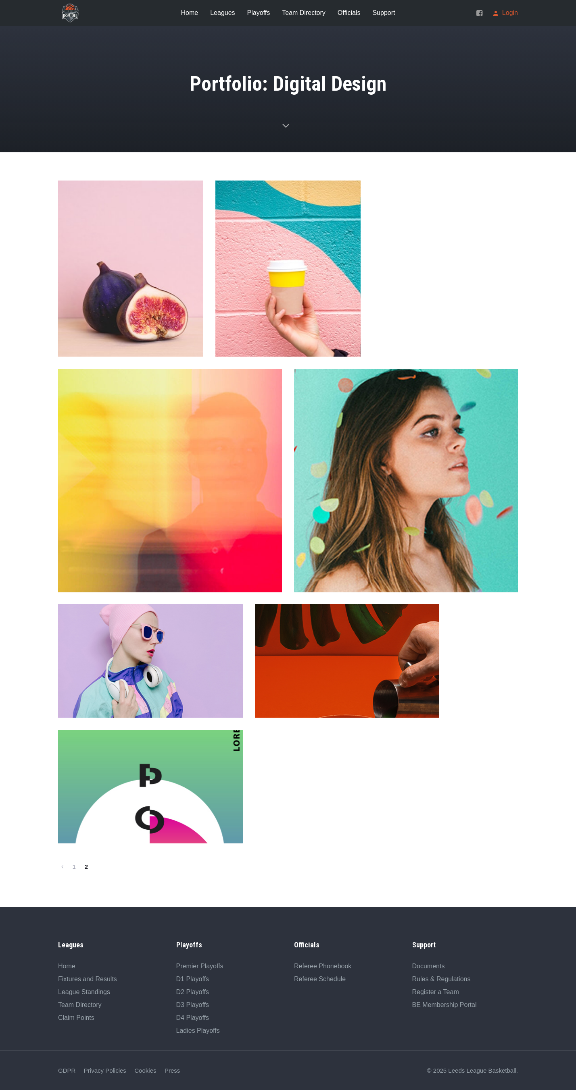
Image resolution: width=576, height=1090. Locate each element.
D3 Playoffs (192, 1004)
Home (66, 965)
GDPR (66, 1069)
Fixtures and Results (87, 978)
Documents (428, 965)
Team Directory (80, 1004)
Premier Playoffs (199, 965)
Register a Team (435, 991)
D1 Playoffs (192, 978)
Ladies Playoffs (198, 1029)
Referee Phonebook (322, 965)
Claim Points (76, 1016)
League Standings (84, 991)
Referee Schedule (320, 978)
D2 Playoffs (192, 991)
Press (172, 1069)
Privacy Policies (105, 1069)
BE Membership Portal (444, 1004)
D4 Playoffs (192, 1016)
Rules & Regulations (441, 978)
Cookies (145, 1069)
